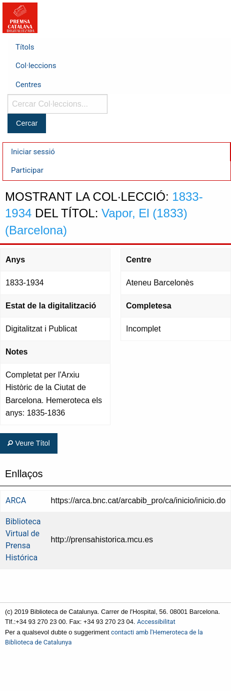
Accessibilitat (156, 621)
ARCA (16, 500)
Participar (27, 170)
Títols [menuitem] (25, 47)
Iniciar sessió (33, 151)
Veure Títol (29, 443)
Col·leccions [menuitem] (36, 65)
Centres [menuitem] (29, 84)
